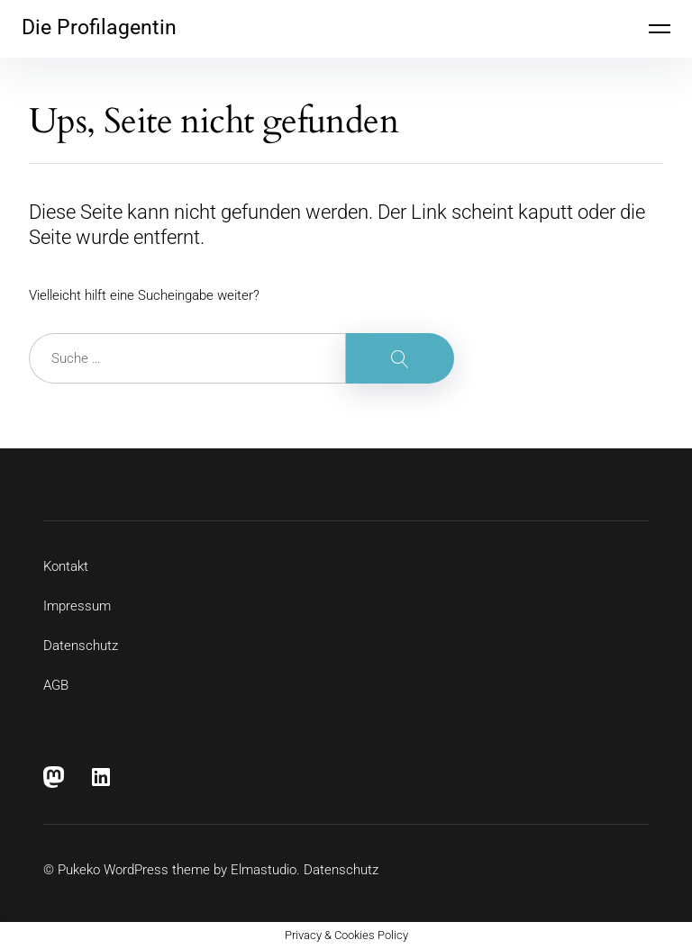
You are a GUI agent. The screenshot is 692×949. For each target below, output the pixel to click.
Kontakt (65, 566)
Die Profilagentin (99, 27)
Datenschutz (80, 645)
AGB (55, 685)
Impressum (77, 606)
